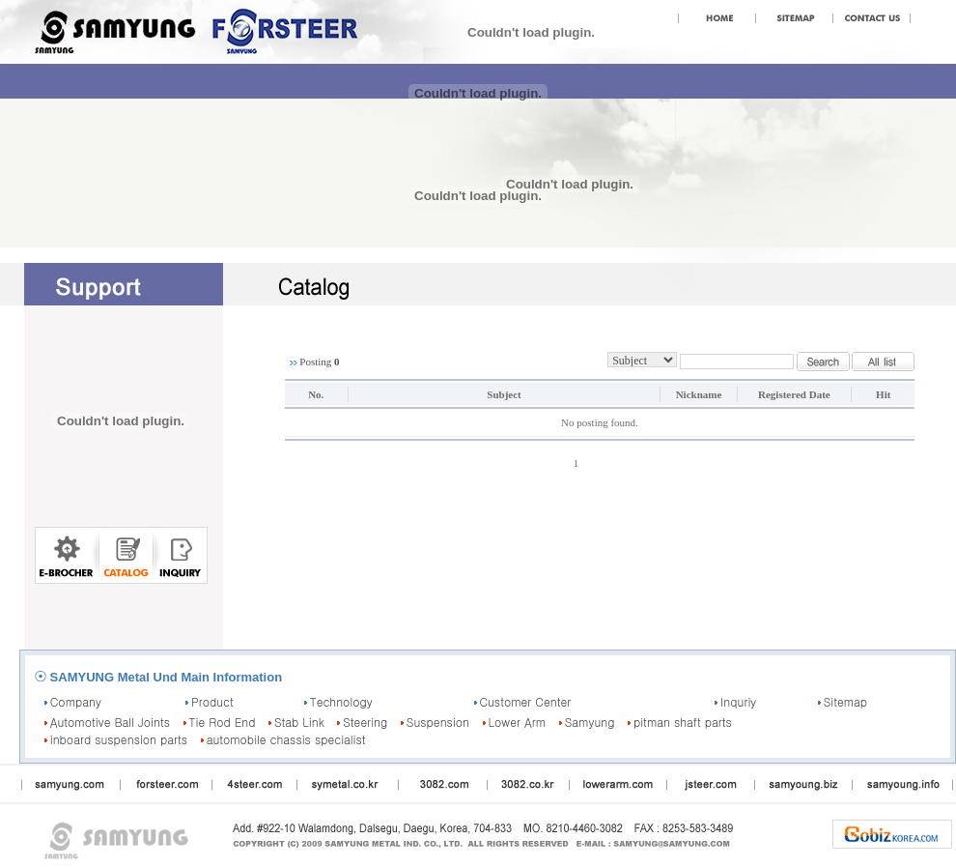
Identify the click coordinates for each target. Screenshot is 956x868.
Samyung (590, 721)
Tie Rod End (222, 721)
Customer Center (525, 701)
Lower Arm (518, 721)
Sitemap (845, 701)
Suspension (438, 721)
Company (75, 701)
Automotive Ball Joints (110, 721)
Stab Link (299, 721)
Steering (365, 721)
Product (212, 701)
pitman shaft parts (682, 721)
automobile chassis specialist (286, 739)
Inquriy (738, 701)
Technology (341, 701)
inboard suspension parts (118, 739)
